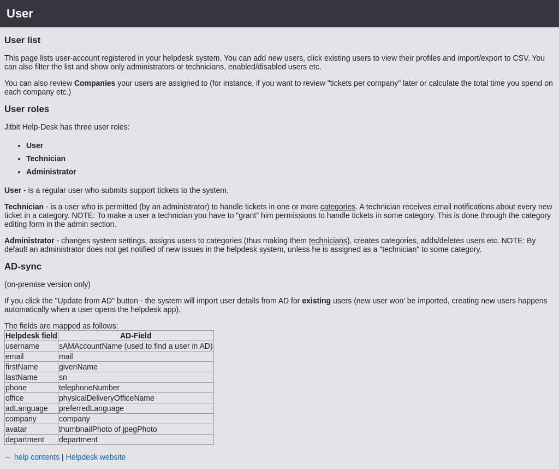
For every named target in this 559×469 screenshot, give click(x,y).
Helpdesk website (96, 457)
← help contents (32, 457)
